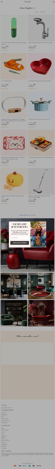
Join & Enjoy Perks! (20, 243)
